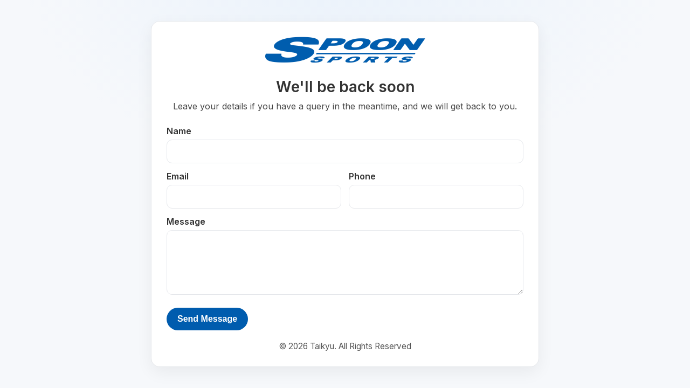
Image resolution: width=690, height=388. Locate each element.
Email (178, 176)
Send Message (207, 318)
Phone (362, 176)
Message (186, 221)
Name (179, 131)
